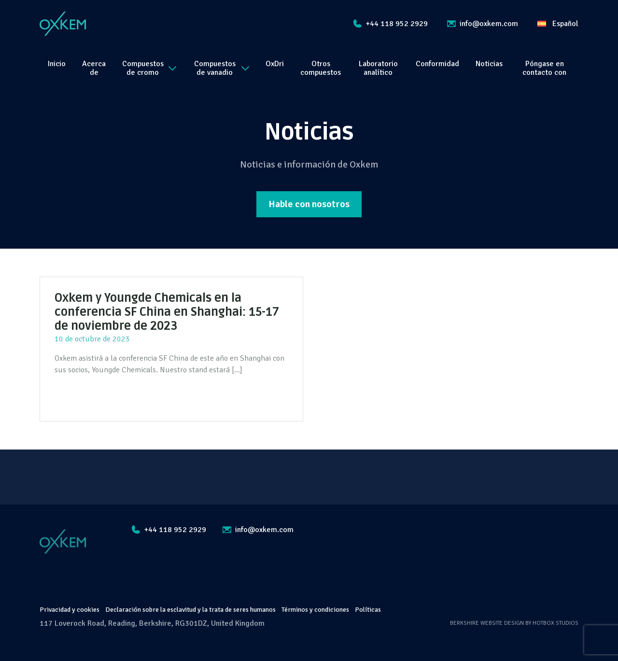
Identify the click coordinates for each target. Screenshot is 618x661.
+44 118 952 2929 (390, 23)
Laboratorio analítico (378, 68)
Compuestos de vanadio (222, 68)
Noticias (489, 64)
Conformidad (437, 64)
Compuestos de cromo (149, 68)
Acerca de (94, 68)
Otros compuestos (320, 68)
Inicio (57, 64)
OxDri (275, 64)
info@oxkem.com (482, 23)
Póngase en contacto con (544, 68)
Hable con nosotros (309, 204)
